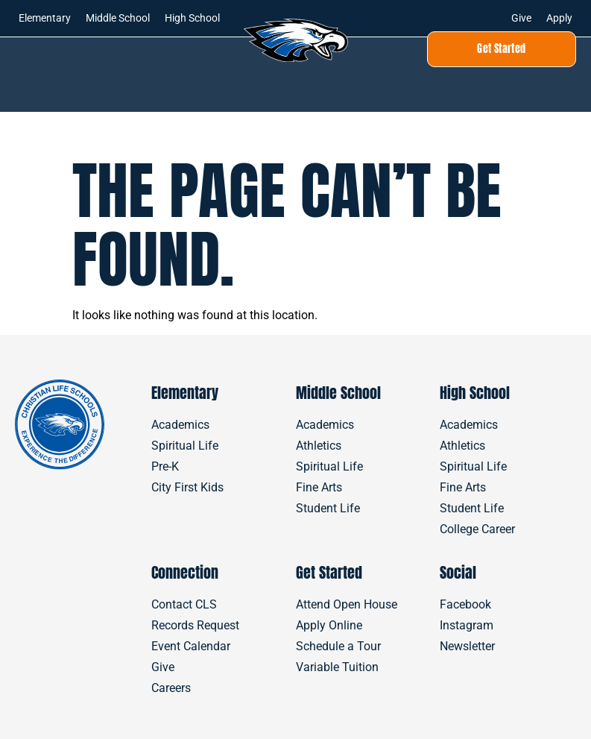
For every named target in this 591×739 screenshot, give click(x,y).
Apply (559, 18)
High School (192, 18)
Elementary (45, 18)
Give (521, 18)
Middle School (118, 18)
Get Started (329, 572)
